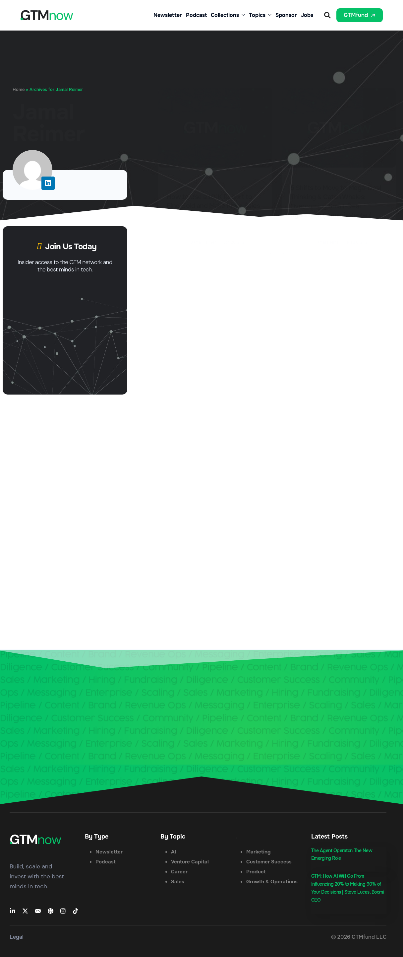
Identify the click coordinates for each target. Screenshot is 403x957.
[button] (327, 15)
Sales (177, 881)
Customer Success (269, 861)
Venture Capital (190, 861)
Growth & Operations (272, 881)
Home (19, 89)
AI (173, 851)
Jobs (307, 15)
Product (256, 871)
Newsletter (167, 15)
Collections (228, 15)
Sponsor (286, 15)
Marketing (258, 851)
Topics (260, 15)
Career (179, 871)
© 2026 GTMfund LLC (358, 936)
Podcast (196, 15)
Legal (17, 936)
